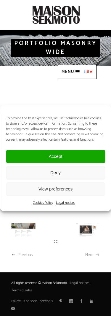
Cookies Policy (43, 203)
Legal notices (65, 203)
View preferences (55, 188)
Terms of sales (21, 290)
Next (92, 255)
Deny (55, 172)
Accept (55, 156)
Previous (22, 255)
